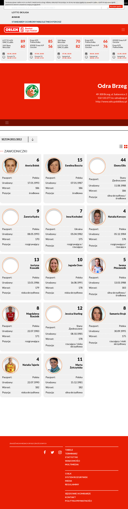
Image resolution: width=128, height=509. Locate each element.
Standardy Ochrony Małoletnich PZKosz (36, 21)
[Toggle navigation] (123, 29)
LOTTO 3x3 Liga (20, 12)
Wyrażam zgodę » (116, 6)
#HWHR (16, 17)
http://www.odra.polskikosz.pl (111, 101)
